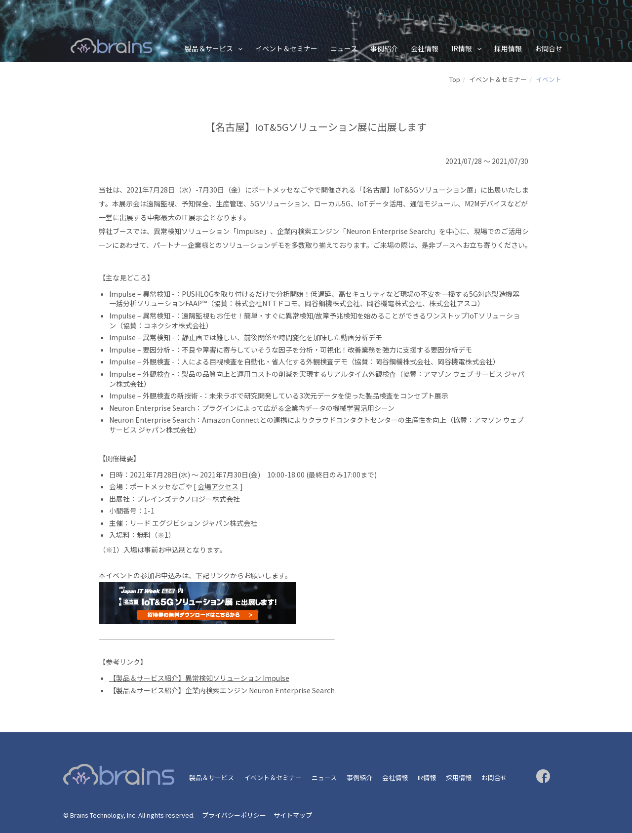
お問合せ (548, 48)
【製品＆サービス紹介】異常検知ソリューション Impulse (199, 678)
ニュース (343, 48)
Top (454, 79)
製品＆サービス (209, 48)
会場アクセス (218, 486)
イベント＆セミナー (286, 48)
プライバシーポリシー (234, 815)
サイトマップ (293, 815)
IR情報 (461, 48)
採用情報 (508, 48)
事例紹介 (384, 48)
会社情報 (424, 48)
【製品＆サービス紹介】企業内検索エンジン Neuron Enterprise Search (222, 690)
